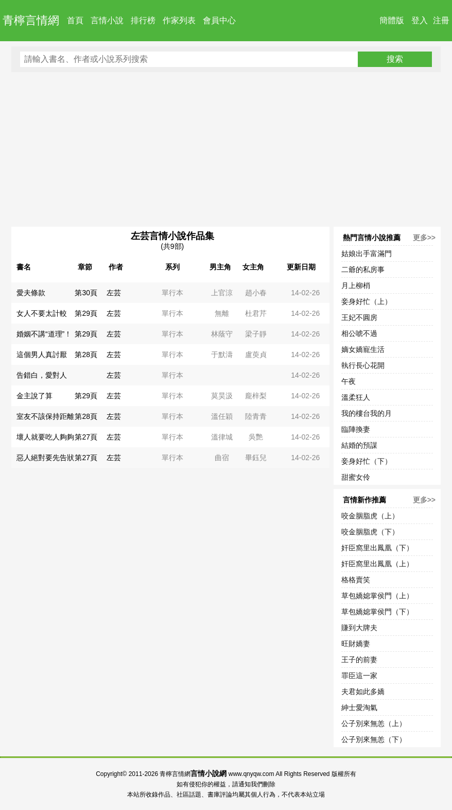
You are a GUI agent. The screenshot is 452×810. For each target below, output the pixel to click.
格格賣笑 (355, 580)
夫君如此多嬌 (363, 691)
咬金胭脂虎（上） (370, 516)
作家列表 (179, 20)
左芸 (114, 293)
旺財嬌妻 (355, 643)
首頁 (75, 20)
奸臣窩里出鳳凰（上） (377, 564)
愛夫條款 (30, 293)
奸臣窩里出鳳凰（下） (377, 548)
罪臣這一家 (359, 675)
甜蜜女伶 (355, 477)
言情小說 (107, 20)
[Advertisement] (226, 149)
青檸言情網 (31, 20)
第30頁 (86, 293)
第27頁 (86, 437)
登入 (419, 20)
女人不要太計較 (41, 313)
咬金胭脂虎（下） (370, 532)
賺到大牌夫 (359, 627)
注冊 (441, 20)
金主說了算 (34, 396)
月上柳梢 (355, 285)
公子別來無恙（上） (373, 723)
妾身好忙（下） (366, 461)
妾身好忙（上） (366, 301)
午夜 (348, 381)
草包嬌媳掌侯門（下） (377, 612)
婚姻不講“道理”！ (44, 334)
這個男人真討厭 (41, 354)
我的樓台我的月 (366, 413)
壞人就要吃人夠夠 (45, 437)
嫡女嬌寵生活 (363, 349)
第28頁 (86, 354)
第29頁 (86, 313)
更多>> (424, 237)
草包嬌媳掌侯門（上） (377, 596)
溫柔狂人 (355, 397)
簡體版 (391, 20)
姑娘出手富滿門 (366, 253)
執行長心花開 (363, 365)
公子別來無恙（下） (373, 739)
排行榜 (143, 20)
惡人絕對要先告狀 (45, 457)
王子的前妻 (359, 659)
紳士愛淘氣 (359, 707)
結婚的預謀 (359, 445)
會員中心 (219, 20)
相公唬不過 (359, 333)
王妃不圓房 (359, 317)
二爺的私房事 (363, 269)
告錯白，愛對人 (41, 375)
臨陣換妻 (355, 429)
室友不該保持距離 (45, 416)
